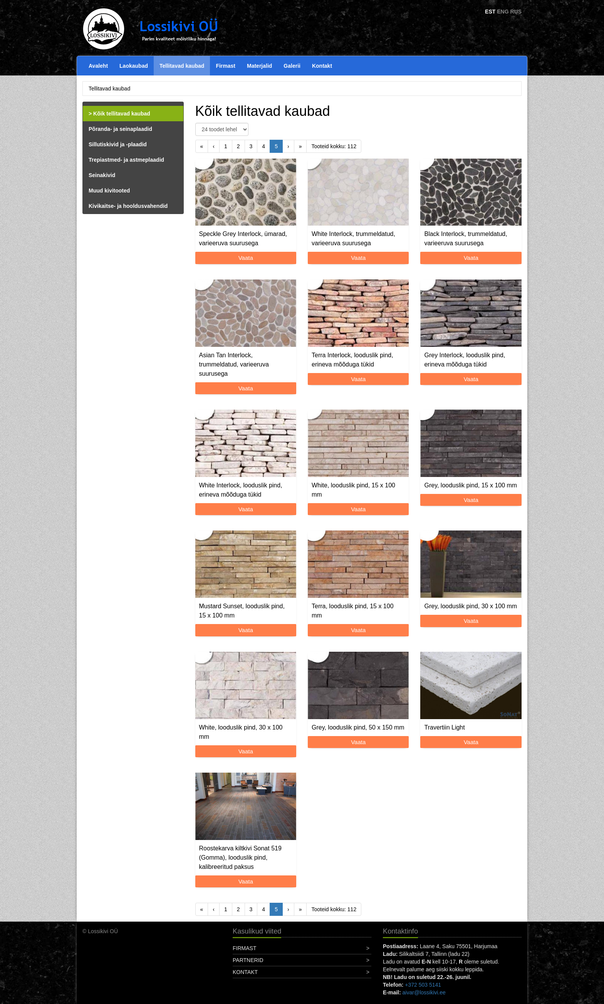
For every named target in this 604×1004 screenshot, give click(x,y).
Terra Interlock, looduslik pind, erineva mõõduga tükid (352, 360)
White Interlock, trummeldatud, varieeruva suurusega (353, 238)
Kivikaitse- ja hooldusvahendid (128, 206)
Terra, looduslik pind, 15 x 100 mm (353, 611)
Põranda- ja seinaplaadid (120, 129)
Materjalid (259, 66)
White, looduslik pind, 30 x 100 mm (241, 732)
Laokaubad (133, 66)
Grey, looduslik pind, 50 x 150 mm (358, 727)
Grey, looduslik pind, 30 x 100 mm (470, 606)
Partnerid (248, 960)
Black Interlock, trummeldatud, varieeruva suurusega (465, 238)
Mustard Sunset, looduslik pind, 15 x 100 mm (242, 611)
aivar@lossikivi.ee (424, 992)
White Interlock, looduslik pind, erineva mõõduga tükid (240, 490)
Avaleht (98, 66)
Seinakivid (102, 175)
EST (490, 11)
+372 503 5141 (423, 985)
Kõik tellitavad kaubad (121, 113)
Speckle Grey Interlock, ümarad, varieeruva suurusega (243, 238)
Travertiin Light (444, 727)
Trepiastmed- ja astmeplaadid (126, 160)
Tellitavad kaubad (181, 66)
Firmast (225, 66)
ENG (502, 11)
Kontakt (322, 66)
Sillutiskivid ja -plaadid (118, 144)
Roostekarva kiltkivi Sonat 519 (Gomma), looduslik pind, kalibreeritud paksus (240, 857)
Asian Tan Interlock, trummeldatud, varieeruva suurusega (234, 364)
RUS (516, 11)
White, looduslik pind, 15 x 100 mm (353, 490)
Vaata (245, 257)
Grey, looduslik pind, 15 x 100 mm (470, 485)
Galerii (292, 66)
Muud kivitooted (109, 190)
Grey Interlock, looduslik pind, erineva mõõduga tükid (464, 360)
